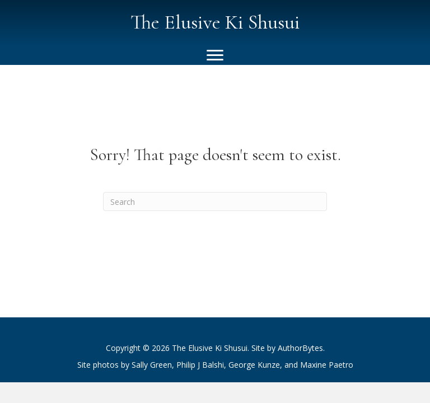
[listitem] (215, 365)
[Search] (215, 201)
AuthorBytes (300, 348)
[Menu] (215, 55)
